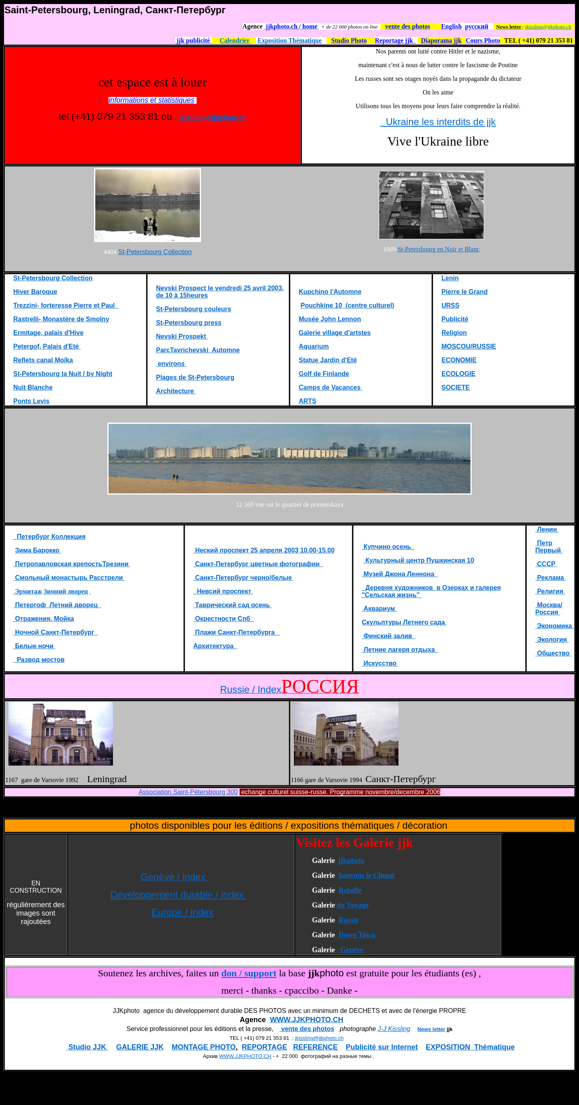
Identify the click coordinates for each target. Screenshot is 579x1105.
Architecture (176, 391)
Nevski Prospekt (182, 336)
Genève (351, 950)
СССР (546, 564)
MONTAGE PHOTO (204, 1047)
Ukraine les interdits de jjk (438, 121)
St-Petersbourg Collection (154, 252)
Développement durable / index (178, 894)
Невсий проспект (223, 591)
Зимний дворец (65, 591)
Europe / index (182, 912)
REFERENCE (315, 1047)
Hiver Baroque (35, 291)
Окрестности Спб (223, 618)
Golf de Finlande (324, 373)
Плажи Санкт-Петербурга (236, 632)
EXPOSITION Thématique (470, 1047)
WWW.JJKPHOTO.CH (306, 1020)
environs (171, 363)
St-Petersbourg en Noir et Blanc (439, 249)
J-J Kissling (394, 1028)
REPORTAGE (264, 1047)
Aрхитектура (215, 646)
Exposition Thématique (290, 40)
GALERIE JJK (140, 1047)
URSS (450, 305)
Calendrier (235, 40)
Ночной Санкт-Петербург (55, 632)
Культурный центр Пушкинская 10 (418, 560)
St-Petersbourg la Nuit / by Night (62, 373)
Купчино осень (388, 546)
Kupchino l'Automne (330, 291)
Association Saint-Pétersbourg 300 (188, 792)
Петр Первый (549, 547)
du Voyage (353, 905)
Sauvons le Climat (366, 875)
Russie (349, 920)
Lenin (450, 278)
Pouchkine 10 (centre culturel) (347, 305)
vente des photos (306, 1028)
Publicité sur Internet (382, 1047)
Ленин (546, 529)
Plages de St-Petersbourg (195, 377)
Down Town (357, 935)
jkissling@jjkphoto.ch (548, 27)
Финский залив (389, 636)
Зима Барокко (38, 550)
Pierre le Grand (464, 291)
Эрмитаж (27, 591)
